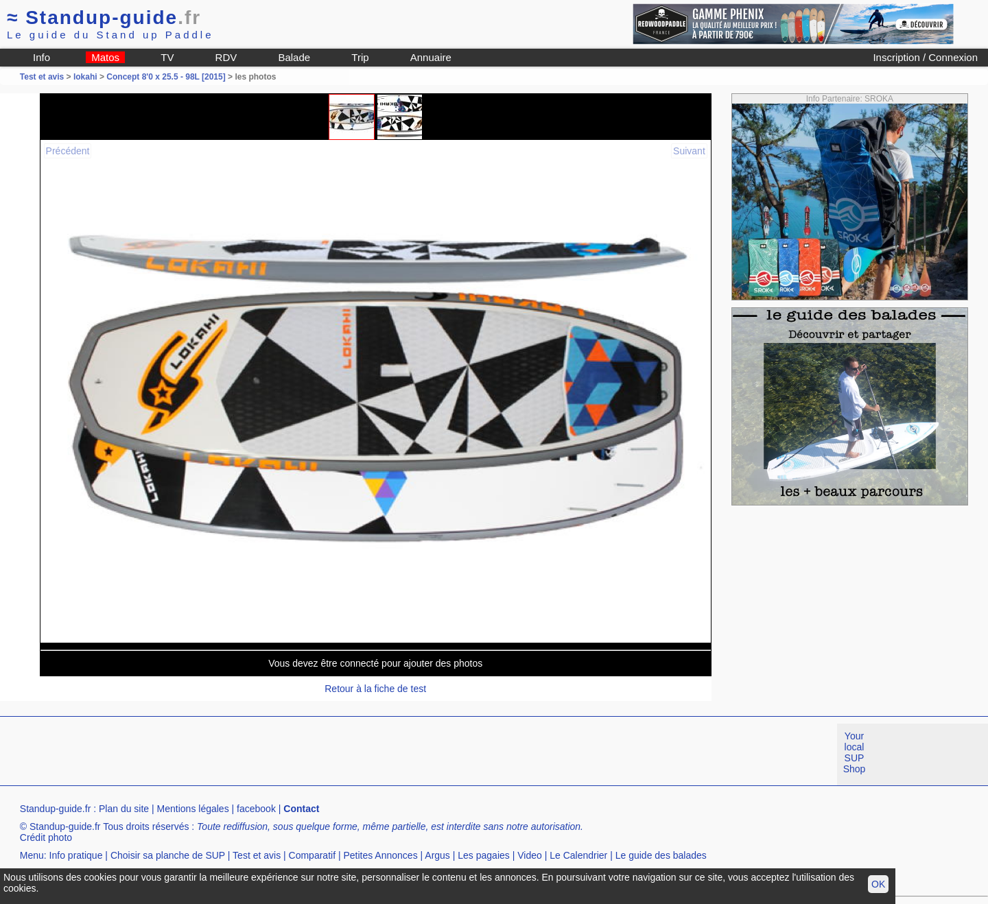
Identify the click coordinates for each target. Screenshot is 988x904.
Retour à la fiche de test (375, 688)
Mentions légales (193, 808)
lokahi (85, 77)
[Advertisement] (249, 754)
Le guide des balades (661, 855)
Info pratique (76, 855)
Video (529, 855)
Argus (437, 855)
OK (878, 884)
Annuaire (430, 57)
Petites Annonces (380, 855)
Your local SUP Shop (854, 752)
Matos (105, 57)
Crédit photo (46, 837)
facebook (256, 808)
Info (41, 57)
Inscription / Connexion (925, 57)
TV (167, 57)
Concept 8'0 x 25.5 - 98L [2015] (165, 77)
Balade (294, 57)
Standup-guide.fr (55, 808)
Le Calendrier (578, 855)
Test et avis (43, 77)
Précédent (68, 150)
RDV (226, 57)
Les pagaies (484, 855)
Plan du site (124, 808)
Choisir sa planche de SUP (167, 855)
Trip (359, 57)
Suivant (689, 150)
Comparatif (312, 855)
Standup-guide (104, 17)
